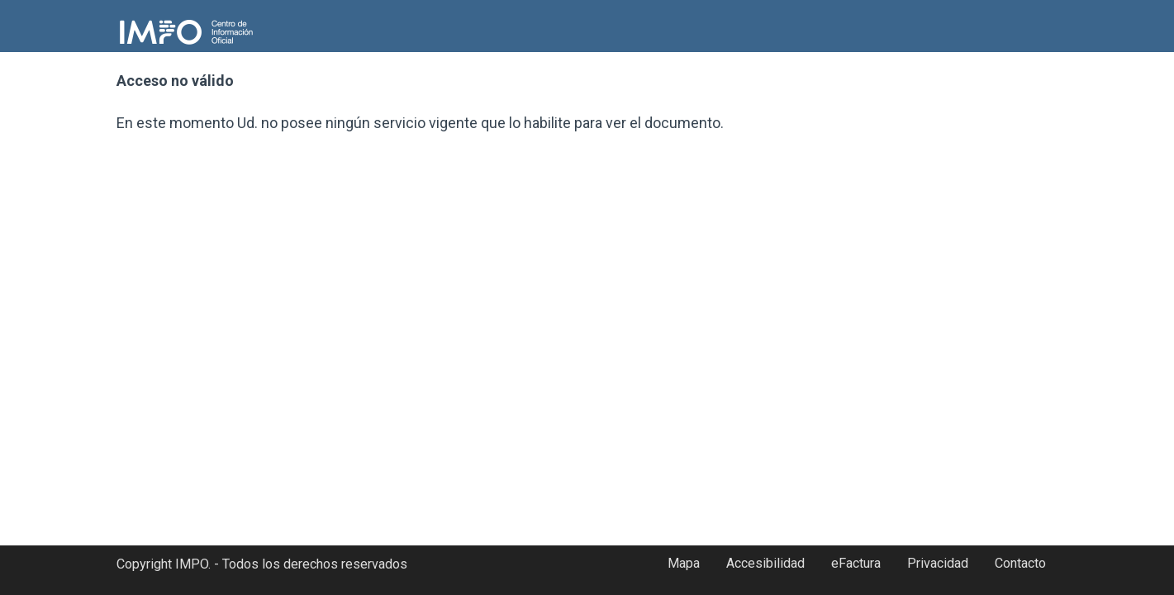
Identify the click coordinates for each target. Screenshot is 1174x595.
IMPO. (193, 564)
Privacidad (937, 563)
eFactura (856, 563)
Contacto (1020, 563)
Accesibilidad (765, 563)
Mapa (684, 563)
